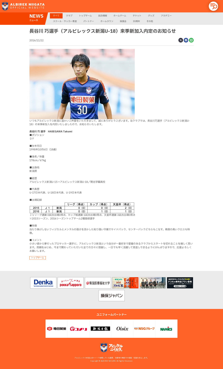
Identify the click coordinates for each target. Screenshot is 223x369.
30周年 (136, 21)
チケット (137, 15)
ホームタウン (107, 21)
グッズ (151, 15)
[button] (213, 6)
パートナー (88, 21)
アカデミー (166, 15)
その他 (149, 21)
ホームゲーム (120, 15)
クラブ (69, 15)
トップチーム (85, 15)
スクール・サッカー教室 (65, 21)
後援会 (123, 21)
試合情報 (102, 15)
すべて (56, 15)
